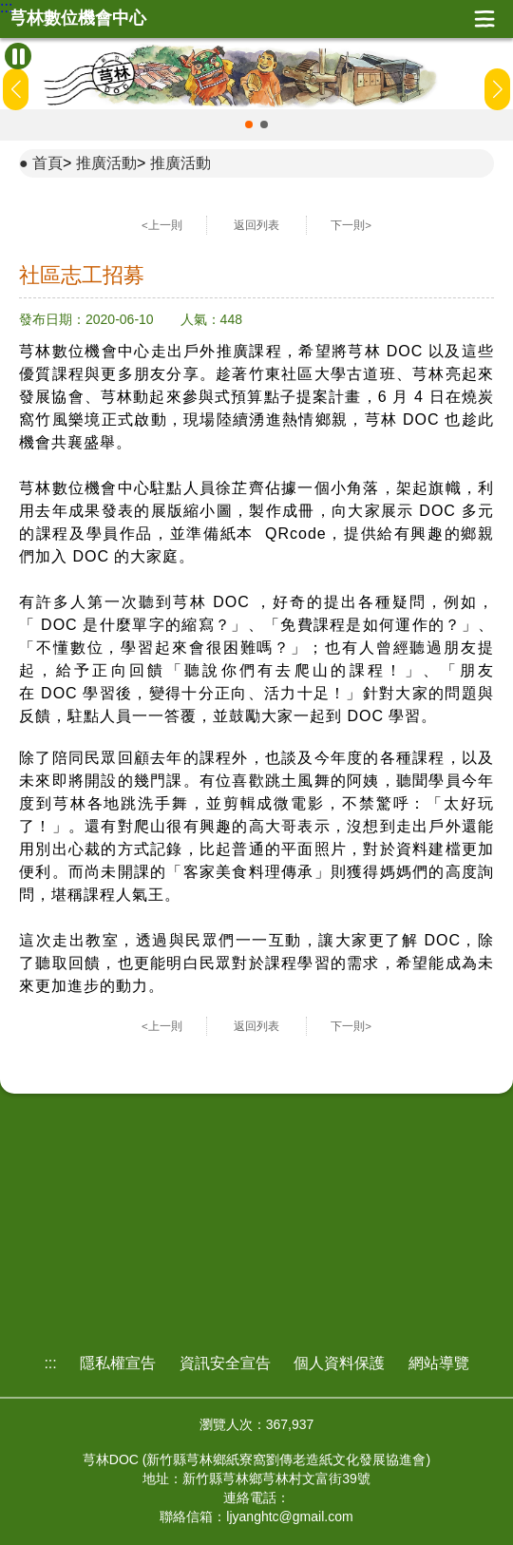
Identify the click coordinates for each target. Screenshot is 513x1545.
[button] (249, 124)
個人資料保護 (339, 1363)
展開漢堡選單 (484, 19)
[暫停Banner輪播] (18, 56)
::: (6, 7)
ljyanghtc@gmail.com (289, 1516)
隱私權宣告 (118, 1363)
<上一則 (162, 225)
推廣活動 (106, 163)
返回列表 (256, 225)
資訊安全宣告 (225, 1363)
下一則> (351, 225)
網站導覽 (438, 1363)
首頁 (47, 163)
